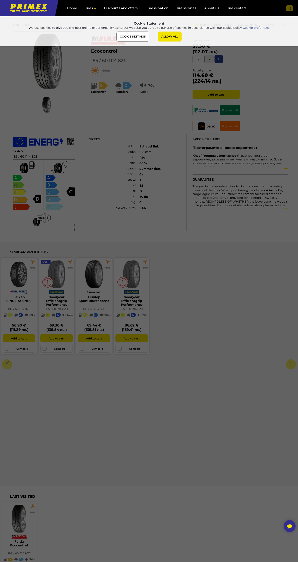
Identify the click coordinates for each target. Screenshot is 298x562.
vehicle (131, 174)
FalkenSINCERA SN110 (19, 299)
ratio (133, 163)
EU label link (149, 146)
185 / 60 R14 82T (108, 60)
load (133, 185)
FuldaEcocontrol (19, 543)
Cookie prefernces (256, 28)
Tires (89, 8)
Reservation (158, 8)
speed (132, 179)
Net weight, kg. (125, 207)
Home (72, 8)
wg (133, 202)
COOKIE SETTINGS (133, 36)
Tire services (186, 8)
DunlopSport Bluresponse (94, 299)
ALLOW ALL (169, 36)
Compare (16, 349)
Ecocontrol (104, 51)
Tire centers (236, 8)
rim (133, 157)
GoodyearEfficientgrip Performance (57, 301)
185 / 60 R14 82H (56, 309)
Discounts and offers (121, 8)
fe (134, 191)
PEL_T (131, 146)
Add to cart (216, 94)
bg (289, 8)
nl (134, 196)
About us (211, 8)
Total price (202, 70)
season (131, 168)
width (132, 151)
